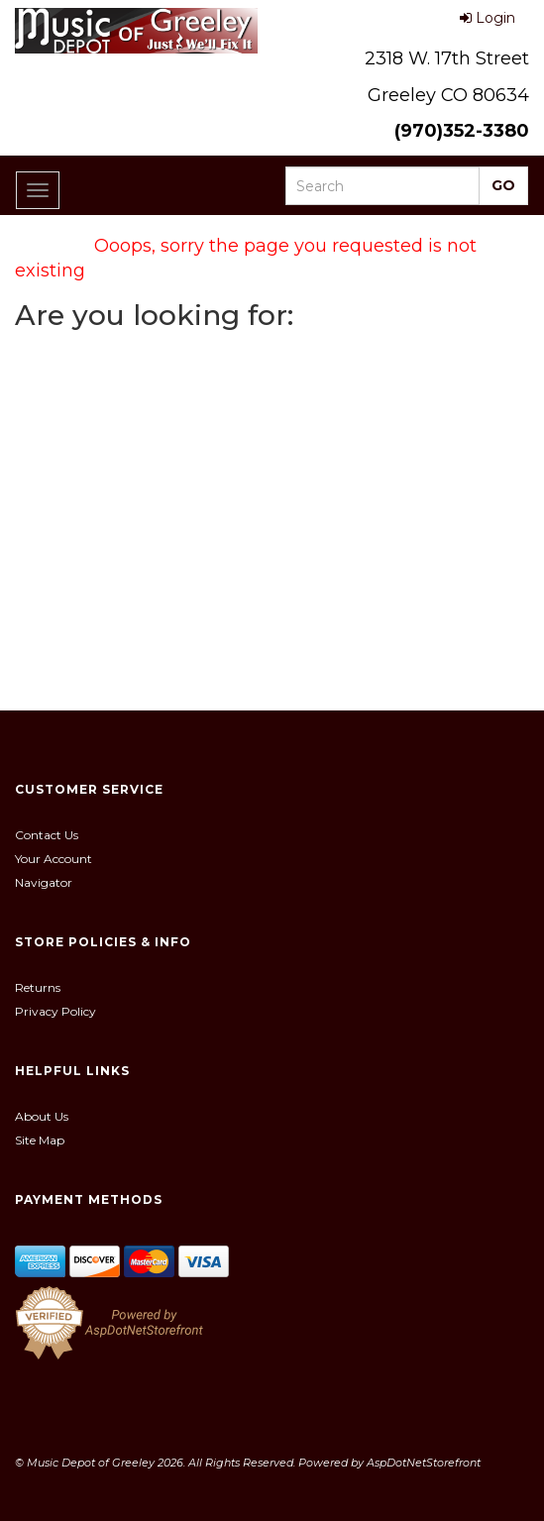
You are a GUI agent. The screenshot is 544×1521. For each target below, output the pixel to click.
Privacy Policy (55, 1011)
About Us (41, 1116)
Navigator (43, 882)
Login (487, 18)
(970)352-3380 (461, 131)
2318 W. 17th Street (447, 58)
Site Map (39, 1140)
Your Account (53, 858)
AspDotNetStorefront (424, 1462)
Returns (37, 987)
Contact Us (46, 834)
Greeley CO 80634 (448, 95)
